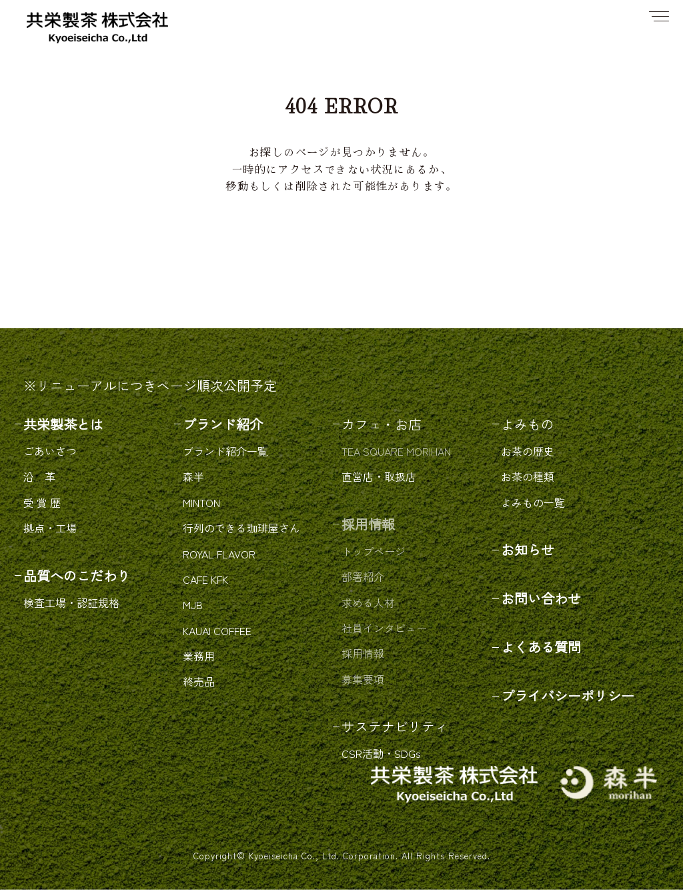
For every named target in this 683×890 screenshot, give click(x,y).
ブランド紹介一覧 (225, 451)
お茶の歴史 (527, 451)
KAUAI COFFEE (217, 630)
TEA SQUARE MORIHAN (396, 451)
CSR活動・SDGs (381, 753)
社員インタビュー (384, 628)
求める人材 (368, 602)
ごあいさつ (50, 451)
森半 (193, 476)
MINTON (201, 502)
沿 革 (39, 476)
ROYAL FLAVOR (219, 554)
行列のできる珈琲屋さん (241, 528)
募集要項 (363, 679)
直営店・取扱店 (379, 476)
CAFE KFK (205, 579)
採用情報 (363, 653)
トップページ (374, 551)
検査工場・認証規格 (71, 602)
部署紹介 (363, 576)
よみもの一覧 (533, 502)
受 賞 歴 (42, 502)
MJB (193, 604)
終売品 (199, 681)
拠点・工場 (50, 528)
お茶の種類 (527, 476)
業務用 (199, 656)
